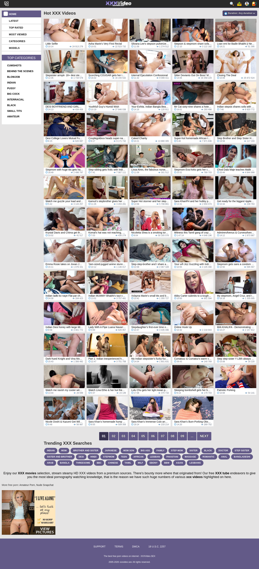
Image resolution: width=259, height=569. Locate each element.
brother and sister (85, 450)
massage (190, 457)
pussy (11, 88)
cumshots (14, 65)
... (192, 436)
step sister (242, 450)
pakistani (172, 457)
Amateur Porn (27, 485)
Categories (17, 41)
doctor (223, 450)
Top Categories (21, 58)
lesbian (155, 457)
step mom (177, 450)
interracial (15, 99)
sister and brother (59, 457)
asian (179, 463)
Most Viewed (18, 34)
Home (12, 14)
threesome (83, 463)
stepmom (108, 457)
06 (153, 436)
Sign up (247, 4)
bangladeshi (242, 457)
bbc (99, 463)
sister (194, 450)
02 (113, 436)
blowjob (13, 76)
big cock (13, 93)
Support (99, 546)
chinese (113, 463)
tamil (128, 463)
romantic (209, 457)
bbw (167, 463)
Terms (118, 546)
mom (64, 450)
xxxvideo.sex (126, 562)
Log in (254, 4)
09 (182, 436)
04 (133, 436)
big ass (145, 450)
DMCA (136, 546)
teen (124, 457)
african (138, 457)
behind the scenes (20, 71)
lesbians (195, 463)
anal (224, 457)
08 (172, 436)
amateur (13, 116)
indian (11, 82)
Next (204, 436)
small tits (14, 111)
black (11, 105)
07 (163, 436)
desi (81, 457)
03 (123, 436)
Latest (13, 20)
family (160, 450)
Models (14, 48)
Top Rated (16, 27)
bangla (64, 463)
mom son (128, 450)
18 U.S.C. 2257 (157, 546)
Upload (239, 4)
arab (50, 463)
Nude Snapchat (45, 485)
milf (140, 463)
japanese (111, 450)
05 (143, 436)
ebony (154, 463)
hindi (93, 457)
